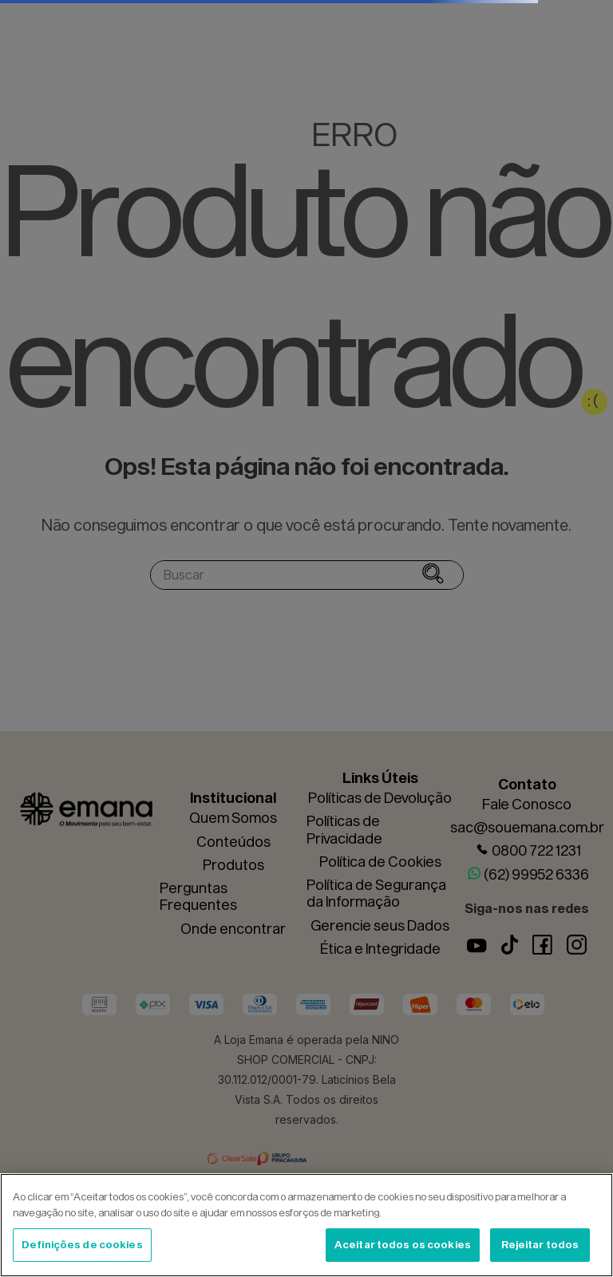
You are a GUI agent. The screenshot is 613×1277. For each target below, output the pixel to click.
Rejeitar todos (540, 1244)
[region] (306, 1225)
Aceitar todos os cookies (402, 1244)
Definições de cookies (82, 1244)
